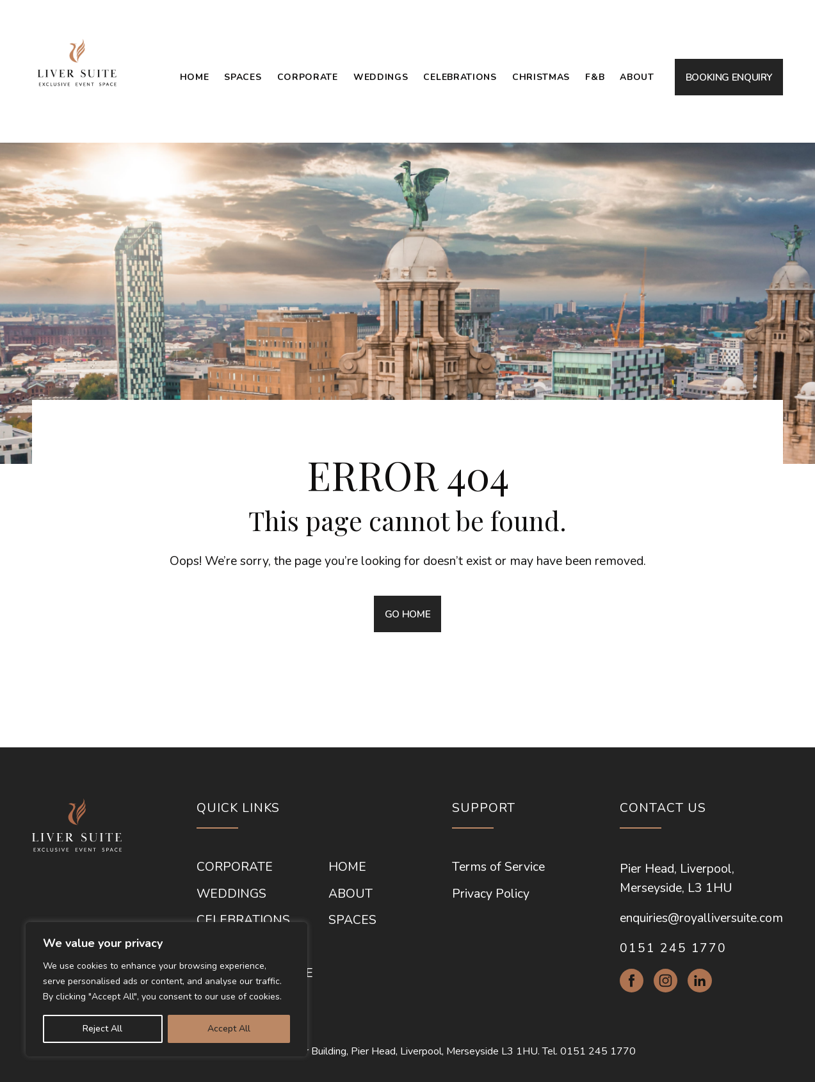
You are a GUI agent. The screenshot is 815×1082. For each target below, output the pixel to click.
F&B (594, 77)
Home (194, 77)
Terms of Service (498, 866)
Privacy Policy (490, 893)
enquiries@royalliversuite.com (701, 918)
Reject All (102, 1028)
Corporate (307, 77)
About (637, 77)
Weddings (380, 77)
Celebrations (459, 77)
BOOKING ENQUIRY (729, 77)
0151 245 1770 (673, 948)
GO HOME (407, 614)
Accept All (228, 1028)
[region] (166, 989)
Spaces (242, 77)
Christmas (541, 77)
